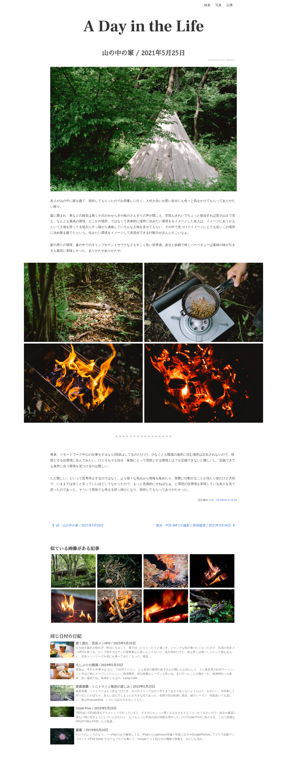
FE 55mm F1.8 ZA (226, 500)
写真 (218, 5)
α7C (211, 500)
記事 (229, 5)
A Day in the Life (143, 26)
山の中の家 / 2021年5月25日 (143, 53)
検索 (207, 5)
